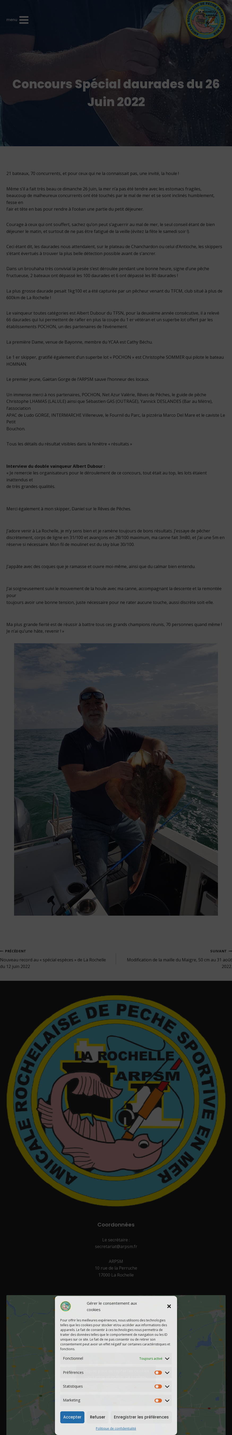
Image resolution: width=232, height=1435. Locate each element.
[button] (169, 1306)
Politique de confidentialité (116, 1428)
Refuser (97, 1417)
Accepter (72, 1417)
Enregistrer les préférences (141, 1417)
